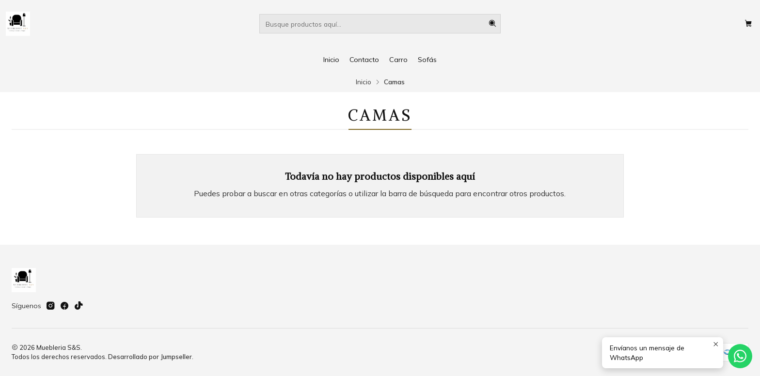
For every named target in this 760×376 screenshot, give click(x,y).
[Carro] (748, 24)
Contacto (364, 59)
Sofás (427, 59)
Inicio (331, 59)
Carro (398, 59)
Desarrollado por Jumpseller (150, 356)
